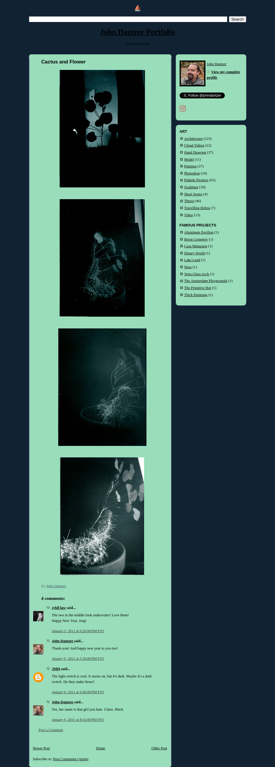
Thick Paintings (196, 295)
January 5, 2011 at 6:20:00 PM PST (78, 631)
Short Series (193, 194)
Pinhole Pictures (196, 180)
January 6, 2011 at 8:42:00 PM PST (78, 720)
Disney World (194, 253)
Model (189, 159)
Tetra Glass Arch (196, 274)
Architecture (193, 139)
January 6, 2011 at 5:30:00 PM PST (78, 659)
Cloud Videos (194, 145)
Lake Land (192, 260)
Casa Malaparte (195, 246)
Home (100, 748)
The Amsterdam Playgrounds (205, 281)
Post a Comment (51, 730)
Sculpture (191, 187)
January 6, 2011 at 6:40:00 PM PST (78, 692)
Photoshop (192, 173)
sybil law (59, 608)
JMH (56, 669)
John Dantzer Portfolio (137, 32)
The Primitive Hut (197, 288)
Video (188, 215)
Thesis (189, 201)
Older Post (159, 748)
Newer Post (41, 748)
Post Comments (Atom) (70, 759)
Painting (190, 166)
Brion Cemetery (196, 239)
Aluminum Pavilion (199, 232)
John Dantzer (63, 641)
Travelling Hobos (197, 208)
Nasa (188, 267)
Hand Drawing (195, 152)
